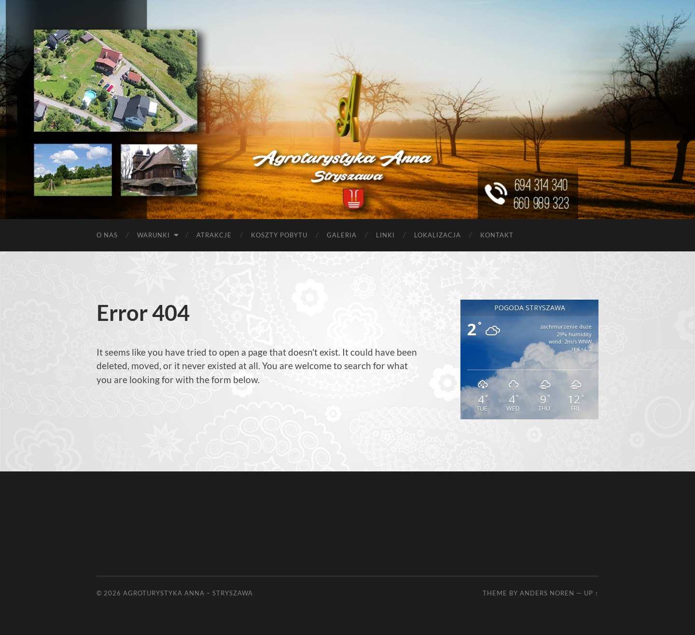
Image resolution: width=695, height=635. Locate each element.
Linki (385, 235)
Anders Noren (547, 593)
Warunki (153, 235)
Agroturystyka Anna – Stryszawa (188, 593)
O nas (107, 235)
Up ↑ (591, 593)
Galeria (342, 235)
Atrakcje (214, 235)
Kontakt (497, 235)
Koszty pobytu (279, 235)
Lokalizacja (437, 235)
